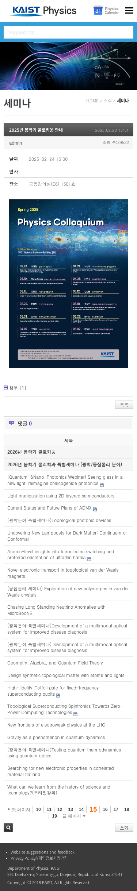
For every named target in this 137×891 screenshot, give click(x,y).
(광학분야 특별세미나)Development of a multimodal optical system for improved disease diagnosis (67, 628)
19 (54, 816)
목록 (124, 405)
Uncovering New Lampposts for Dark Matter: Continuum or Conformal (67, 535)
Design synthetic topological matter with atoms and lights (66, 675)
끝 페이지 (73, 816)
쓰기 (124, 828)
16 (105, 809)
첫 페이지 (19, 809)
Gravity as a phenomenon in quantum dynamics (56, 737)
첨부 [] (17, 387)
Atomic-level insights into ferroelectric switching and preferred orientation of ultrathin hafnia (60, 554)
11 (49, 809)
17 (116, 809)
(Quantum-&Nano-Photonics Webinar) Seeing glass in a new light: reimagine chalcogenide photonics (65, 480)
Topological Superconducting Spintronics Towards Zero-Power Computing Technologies (65, 709)
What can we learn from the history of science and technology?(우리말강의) (58, 789)
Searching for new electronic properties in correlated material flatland (60, 771)
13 (70, 809)
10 (38, 809)
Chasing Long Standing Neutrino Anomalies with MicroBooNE (56, 610)
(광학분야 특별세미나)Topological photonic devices (59, 520)
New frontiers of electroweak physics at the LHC (56, 724)
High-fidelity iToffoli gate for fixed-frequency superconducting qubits (53, 690)
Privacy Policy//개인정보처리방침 (39, 858)
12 (59, 809)
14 (81, 809)
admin (15, 143)
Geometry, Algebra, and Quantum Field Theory (55, 662)
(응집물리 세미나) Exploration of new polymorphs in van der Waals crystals (68, 591)
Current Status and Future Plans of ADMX (49, 507)
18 (126, 809)
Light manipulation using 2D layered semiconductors (60, 495)
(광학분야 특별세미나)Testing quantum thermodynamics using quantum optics (64, 752)
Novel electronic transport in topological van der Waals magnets (63, 572)
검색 (8, 827)
